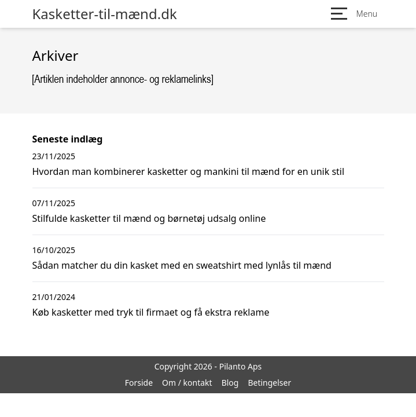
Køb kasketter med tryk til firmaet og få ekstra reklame (151, 312)
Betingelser (269, 382)
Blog (230, 382)
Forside (139, 382)
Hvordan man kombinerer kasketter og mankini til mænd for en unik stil (188, 171)
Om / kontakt (187, 382)
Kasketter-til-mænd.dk (104, 14)
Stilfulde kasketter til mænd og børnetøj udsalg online (149, 218)
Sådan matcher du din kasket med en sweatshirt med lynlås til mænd (182, 265)
